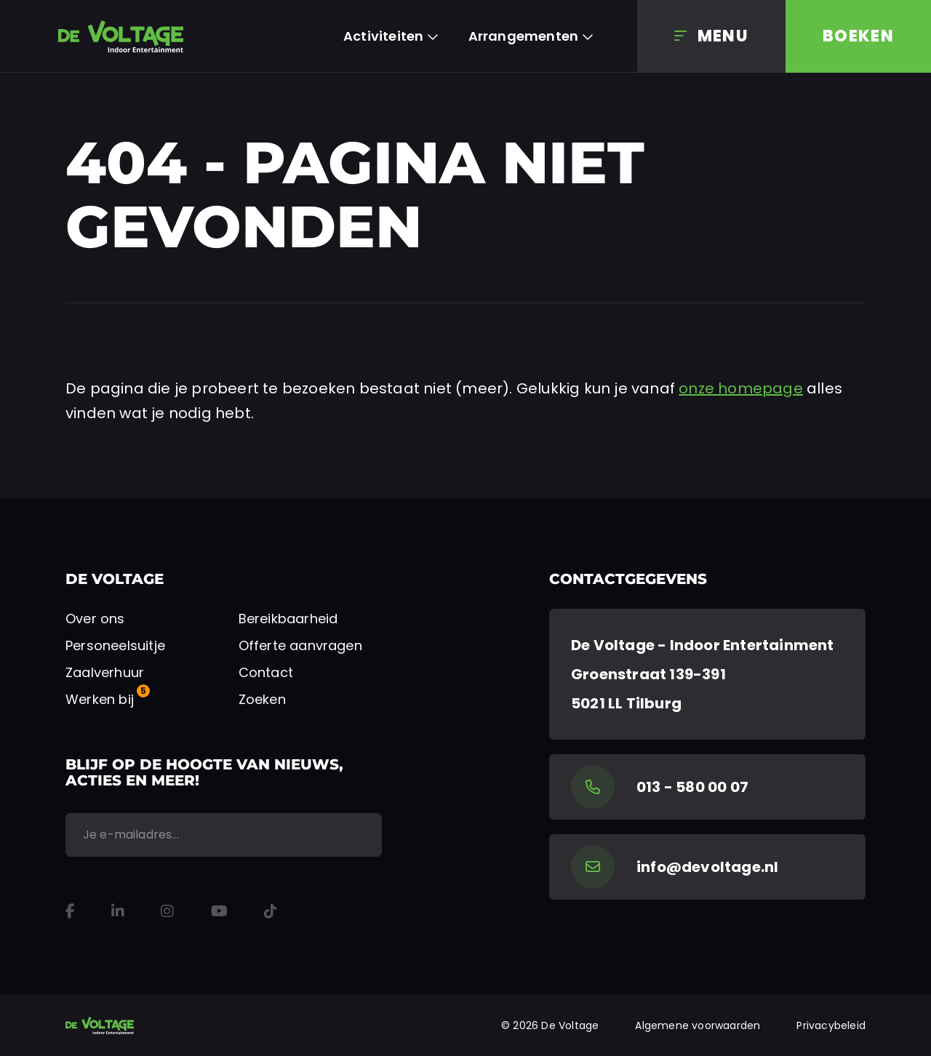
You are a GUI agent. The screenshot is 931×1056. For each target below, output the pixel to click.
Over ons (95, 618)
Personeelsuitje (115, 645)
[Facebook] (70, 911)
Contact (266, 672)
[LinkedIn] (117, 911)
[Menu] (711, 36)
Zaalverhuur (104, 672)
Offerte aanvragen (300, 645)
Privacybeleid (831, 1025)
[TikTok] (270, 911)
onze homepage (741, 388)
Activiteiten (383, 36)
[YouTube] (219, 911)
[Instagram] (167, 911)
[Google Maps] (707, 674)
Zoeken (262, 699)
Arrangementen (523, 36)
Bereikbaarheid (288, 618)
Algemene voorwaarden (697, 1025)
